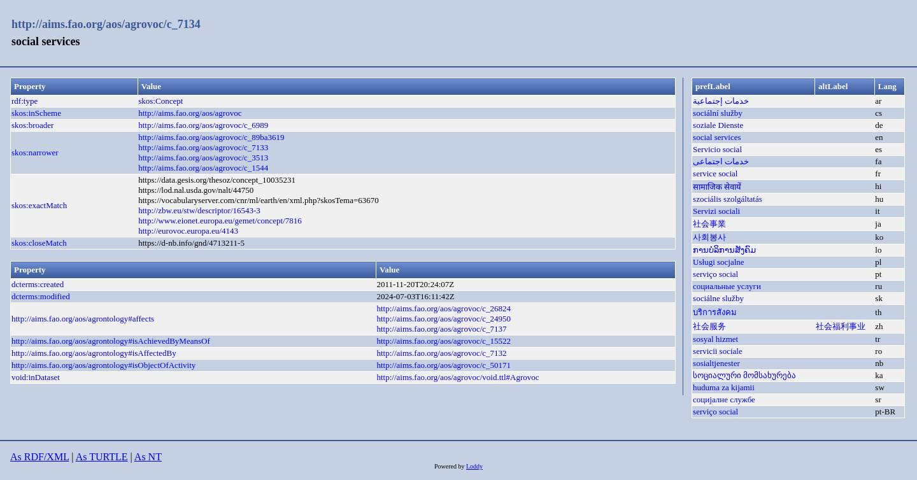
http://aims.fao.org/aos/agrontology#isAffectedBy (93, 353)
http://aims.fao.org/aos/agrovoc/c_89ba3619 (211, 137)
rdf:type (24, 101)
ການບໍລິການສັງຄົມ (724, 250)
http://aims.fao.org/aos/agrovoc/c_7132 (441, 353)
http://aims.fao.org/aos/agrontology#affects (82, 318)
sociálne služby (718, 298)
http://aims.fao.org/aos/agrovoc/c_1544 (203, 168)
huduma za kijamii (724, 387)
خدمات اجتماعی (721, 161)
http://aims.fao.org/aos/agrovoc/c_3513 (203, 157)
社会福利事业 (840, 326)
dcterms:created (37, 284)
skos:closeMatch (39, 243)
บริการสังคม (715, 312)
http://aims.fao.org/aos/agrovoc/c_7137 (441, 329)
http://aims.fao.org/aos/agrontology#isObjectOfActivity (103, 365)
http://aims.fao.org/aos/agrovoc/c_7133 (203, 147)
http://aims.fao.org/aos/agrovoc (189, 113)
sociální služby (718, 113)
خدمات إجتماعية (721, 101)
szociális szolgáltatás (727, 199)
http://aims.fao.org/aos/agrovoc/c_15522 (443, 341)
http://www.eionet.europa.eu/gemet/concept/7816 (220, 220)
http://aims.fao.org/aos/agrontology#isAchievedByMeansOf (110, 341)
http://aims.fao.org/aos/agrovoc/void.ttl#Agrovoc (457, 377)
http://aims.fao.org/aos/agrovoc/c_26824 (443, 308)
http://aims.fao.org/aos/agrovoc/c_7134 (106, 24)
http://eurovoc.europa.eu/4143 (188, 231)
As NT (148, 456)
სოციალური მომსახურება (744, 375)
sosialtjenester (716, 363)
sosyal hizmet (715, 339)
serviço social (715, 274)
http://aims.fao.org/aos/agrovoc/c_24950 (443, 318)
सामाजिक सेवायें (717, 187)
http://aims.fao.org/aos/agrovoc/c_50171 (443, 365)
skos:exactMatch (39, 205)
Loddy (474, 466)
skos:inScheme (36, 113)
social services (717, 137)
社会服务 (709, 326)
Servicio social (717, 149)
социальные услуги (727, 286)
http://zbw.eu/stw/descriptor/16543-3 (199, 210)
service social (715, 173)
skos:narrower (35, 152)
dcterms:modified (40, 296)
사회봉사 (709, 237)
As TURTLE (102, 456)
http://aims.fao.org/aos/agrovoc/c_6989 (203, 125)
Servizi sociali (716, 211)
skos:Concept (160, 101)
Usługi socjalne (718, 262)
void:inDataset (35, 377)
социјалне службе (724, 399)
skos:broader (32, 125)
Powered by (450, 466)
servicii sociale (718, 351)
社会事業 (709, 224)
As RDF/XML (39, 456)
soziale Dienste (718, 125)
